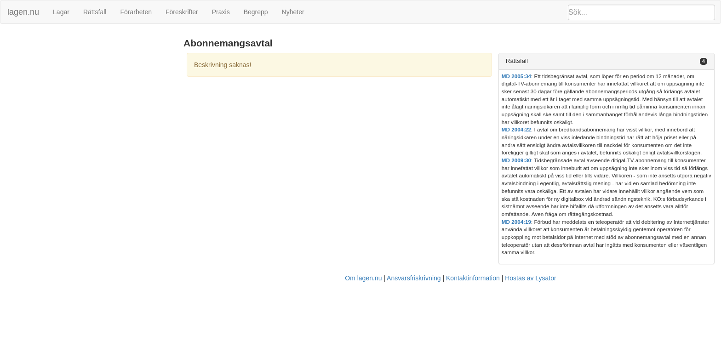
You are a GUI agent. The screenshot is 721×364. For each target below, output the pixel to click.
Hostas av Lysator (530, 278)
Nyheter (293, 12)
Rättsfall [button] (517, 60)
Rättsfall (95, 12)
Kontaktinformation (473, 278)
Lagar (61, 12)
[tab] (606, 61)
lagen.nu (23, 12)
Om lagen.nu (363, 278)
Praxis (221, 12)
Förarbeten (135, 12)
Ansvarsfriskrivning (414, 278)
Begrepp (256, 12)
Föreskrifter (182, 12)
